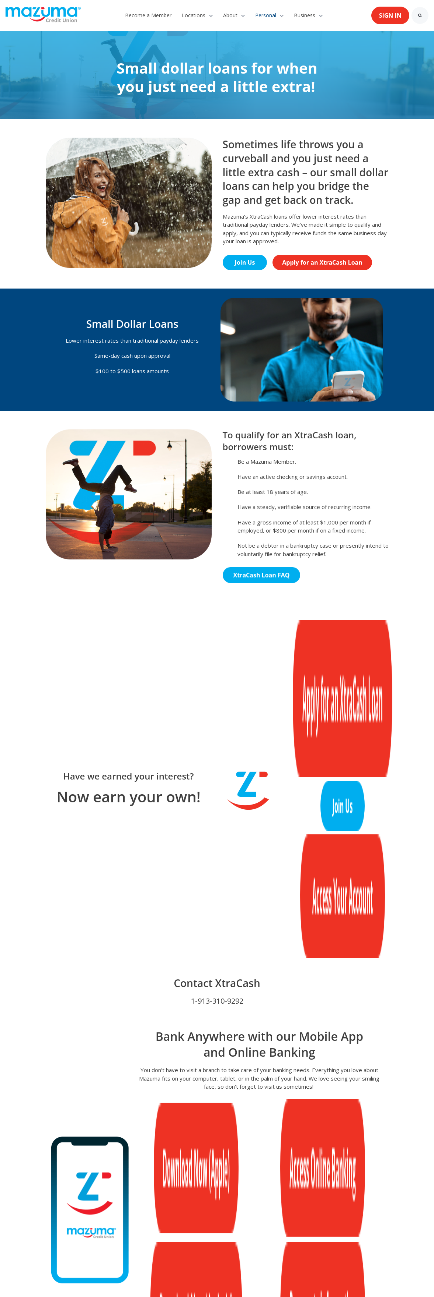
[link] (43, 14)
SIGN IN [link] (390, 15)
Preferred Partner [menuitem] (156, 1179)
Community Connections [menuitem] (199, 1190)
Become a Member (148, 15)
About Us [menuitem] (57, 1179)
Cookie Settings (26, 1278)
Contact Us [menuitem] (101, 1179)
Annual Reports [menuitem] (254, 1179)
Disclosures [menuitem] (306, 1179)
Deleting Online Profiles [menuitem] (76, 1190)
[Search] (420, 15)
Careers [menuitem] (207, 1179)
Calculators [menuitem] (137, 1190)
